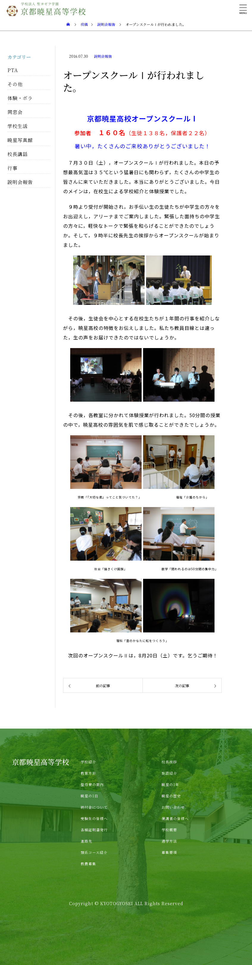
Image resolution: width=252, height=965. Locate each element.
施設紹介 (169, 773)
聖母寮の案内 (92, 784)
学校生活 (17, 126)
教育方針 (88, 773)
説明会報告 (103, 56)
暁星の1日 (89, 795)
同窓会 (15, 112)
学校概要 (169, 829)
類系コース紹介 (94, 852)
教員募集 (88, 863)
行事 (12, 168)
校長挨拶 (169, 761)
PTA (12, 70)
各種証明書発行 (94, 829)
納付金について (94, 807)
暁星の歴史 (171, 795)
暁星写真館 (20, 140)
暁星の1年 (170, 784)
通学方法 (169, 841)
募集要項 (169, 852)
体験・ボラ (20, 98)
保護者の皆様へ (175, 818)
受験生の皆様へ (94, 818)
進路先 (86, 841)
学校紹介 (88, 761)
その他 (15, 84)
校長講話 (17, 154)
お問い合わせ (173, 807)
